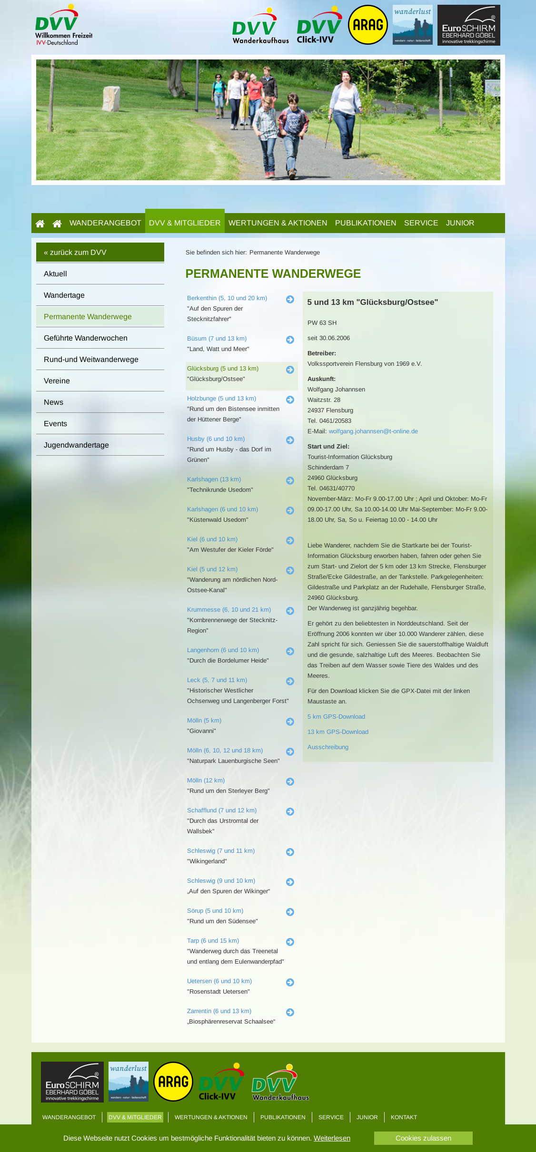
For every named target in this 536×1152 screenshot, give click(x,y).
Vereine (57, 381)
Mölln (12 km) (206, 780)
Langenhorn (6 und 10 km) (223, 650)
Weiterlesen (332, 1138)
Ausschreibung (328, 747)
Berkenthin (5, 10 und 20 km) (227, 298)
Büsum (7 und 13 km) (217, 338)
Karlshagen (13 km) (214, 479)
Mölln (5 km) (204, 720)
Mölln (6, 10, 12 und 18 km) (225, 750)
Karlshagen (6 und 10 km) (222, 509)
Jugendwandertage (76, 445)
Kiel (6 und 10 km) (212, 539)
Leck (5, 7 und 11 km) (217, 679)
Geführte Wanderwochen (86, 338)
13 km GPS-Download (338, 731)
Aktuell (55, 274)
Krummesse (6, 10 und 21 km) (229, 609)
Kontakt (404, 1117)
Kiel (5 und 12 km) (212, 569)
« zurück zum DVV (75, 252)
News (53, 402)
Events (55, 424)
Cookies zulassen (423, 1138)
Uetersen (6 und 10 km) (219, 981)
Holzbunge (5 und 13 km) (221, 398)
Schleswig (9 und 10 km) (221, 880)
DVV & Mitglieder (185, 223)
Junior (460, 223)
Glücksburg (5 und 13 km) (222, 368)
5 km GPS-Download (336, 716)
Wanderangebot (105, 223)
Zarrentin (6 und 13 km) (219, 1011)
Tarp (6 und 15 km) (213, 940)
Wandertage (64, 295)
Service (421, 223)
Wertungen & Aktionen (278, 223)
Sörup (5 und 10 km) (215, 910)
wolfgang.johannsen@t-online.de (373, 431)
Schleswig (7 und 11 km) (221, 850)
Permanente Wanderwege (88, 316)
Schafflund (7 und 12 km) (222, 810)
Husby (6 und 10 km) (216, 438)
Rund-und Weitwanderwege (91, 359)
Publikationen (366, 223)
